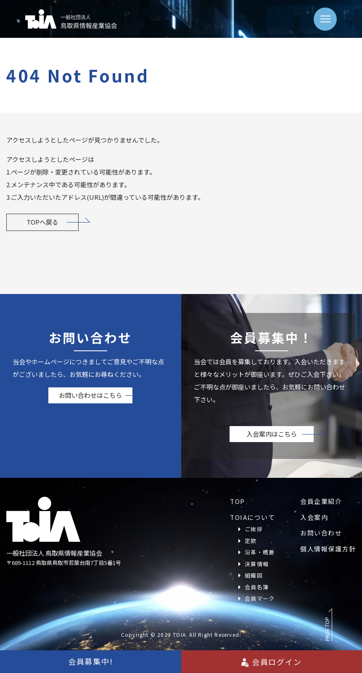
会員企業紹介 (321, 501)
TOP (237, 501)
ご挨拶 (254, 529)
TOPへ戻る (42, 221)
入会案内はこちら (271, 433)
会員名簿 (257, 587)
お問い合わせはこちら (90, 395)
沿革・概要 (260, 552)
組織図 (254, 575)
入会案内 (314, 517)
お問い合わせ (321, 532)
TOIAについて (252, 517)
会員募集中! (90, 661)
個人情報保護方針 (328, 548)
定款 (251, 541)
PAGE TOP (326, 629)
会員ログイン (271, 661)
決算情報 (257, 564)
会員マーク (260, 598)
